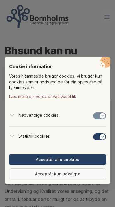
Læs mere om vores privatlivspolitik (42, 96)
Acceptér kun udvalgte (57, 173)
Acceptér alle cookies (57, 159)
